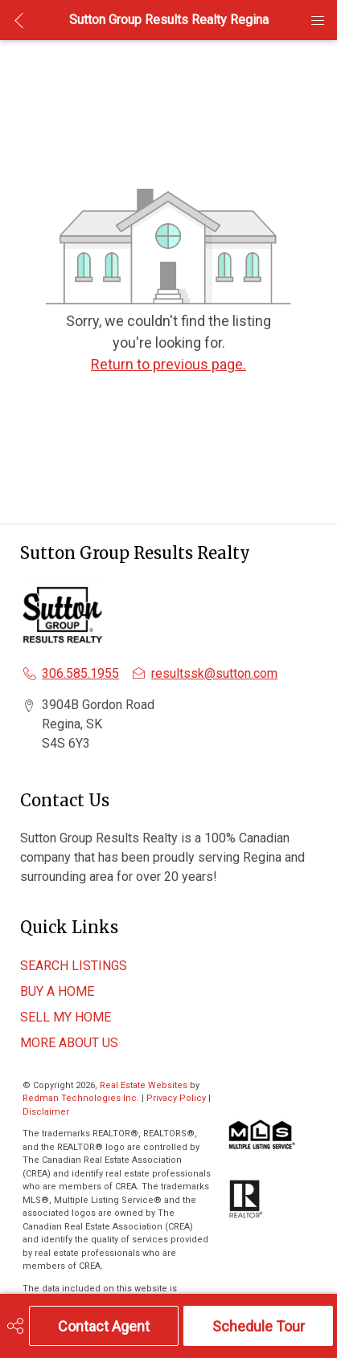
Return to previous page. (168, 364)
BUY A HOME (57, 991)
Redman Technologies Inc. (82, 1098)
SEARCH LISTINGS (73, 965)
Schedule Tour (258, 1326)
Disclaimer (46, 1112)
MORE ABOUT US (69, 1042)
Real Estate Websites (145, 1085)
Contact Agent (104, 1326)
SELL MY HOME (65, 1017)
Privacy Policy (176, 1098)
